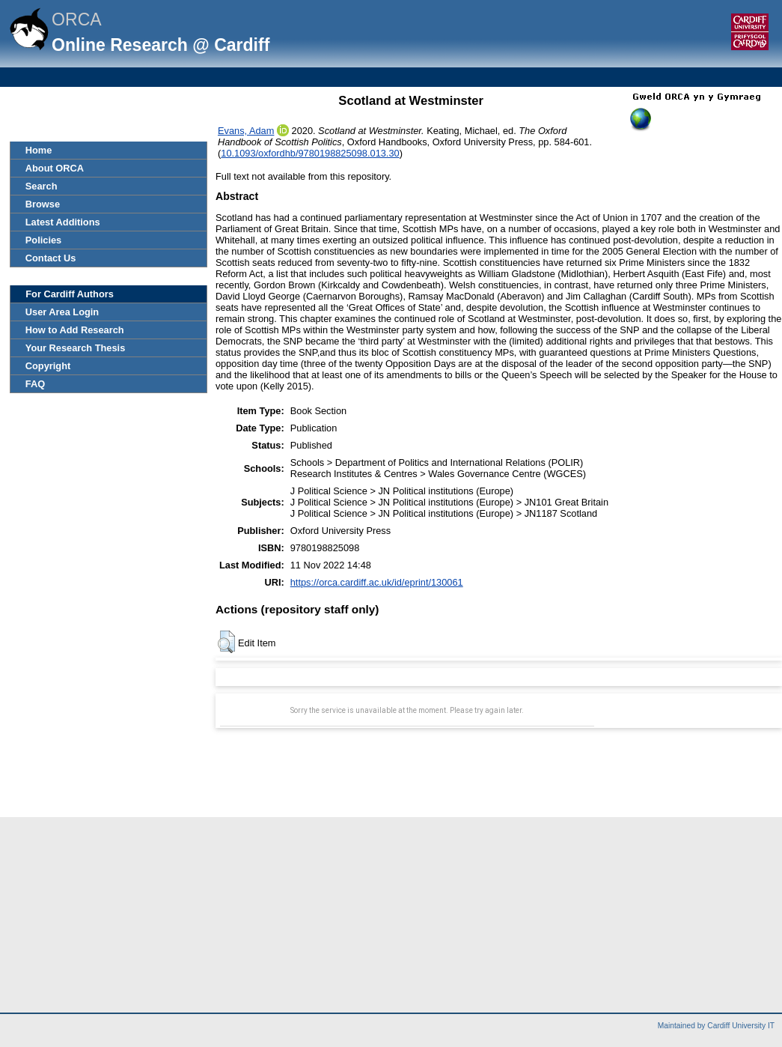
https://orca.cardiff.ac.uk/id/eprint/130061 (376, 582)
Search (41, 186)
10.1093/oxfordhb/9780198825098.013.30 (310, 153)
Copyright (47, 365)
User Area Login (62, 312)
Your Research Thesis (75, 347)
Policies (43, 240)
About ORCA (54, 168)
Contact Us (50, 258)
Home (38, 150)
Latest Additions (62, 222)
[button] (226, 642)
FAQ (35, 383)
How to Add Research (74, 330)
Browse (42, 204)
